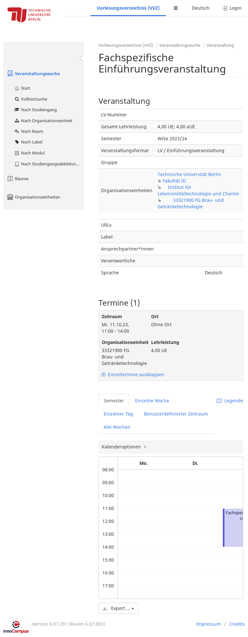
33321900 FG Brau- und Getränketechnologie (191, 203)
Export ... (118, 608)
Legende (230, 400)
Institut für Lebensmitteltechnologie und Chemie (198, 190)
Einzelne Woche (152, 400)
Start (22, 88)
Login (232, 8)
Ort (155, 316)
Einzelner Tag (118, 414)
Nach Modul (29, 153)
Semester (114, 400)
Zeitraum (112, 316)
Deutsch (201, 8)
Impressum (208, 624)
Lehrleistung (165, 342)
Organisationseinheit (121, 342)
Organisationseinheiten (33, 197)
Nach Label (28, 142)
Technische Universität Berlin (189, 174)
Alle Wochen (117, 427)
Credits (237, 624)
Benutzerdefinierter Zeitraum (176, 414)
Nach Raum (28, 131)
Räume (17, 178)
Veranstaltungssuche (33, 73)
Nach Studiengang (35, 110)
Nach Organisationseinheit (43, 120)
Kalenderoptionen (122, 447)
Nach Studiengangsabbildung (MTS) (49, 164)
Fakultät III (174, 181)
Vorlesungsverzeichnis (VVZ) (128, 8)
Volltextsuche (30, 99)
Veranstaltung (220, 45)
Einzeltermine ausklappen (133, 374)
